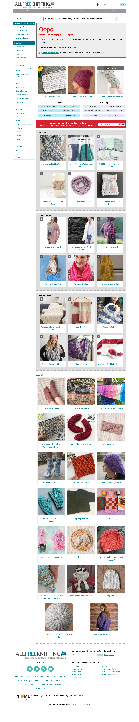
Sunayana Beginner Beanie (81, 97)
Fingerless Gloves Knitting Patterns (24, 70)
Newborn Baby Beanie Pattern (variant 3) (111, 558)
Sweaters (19, 146)
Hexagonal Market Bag (110, 284)
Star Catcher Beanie (81, 408)
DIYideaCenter (76, 677)
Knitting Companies (22, 95)
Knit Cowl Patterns (22, 30)
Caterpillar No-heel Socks (81, 444)
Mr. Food (105, 666)
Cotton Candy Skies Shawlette (111, 408)
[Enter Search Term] (106, 4)
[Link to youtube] (51, 669)
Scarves (18, 135)
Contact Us (39, 676)
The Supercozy (111, 518)
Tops (17, 150)
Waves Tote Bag (109, 327)
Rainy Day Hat (111, 596)
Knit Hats (93, 106)
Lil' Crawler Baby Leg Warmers (110, 97)
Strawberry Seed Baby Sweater (110, 364)
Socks (18, 143)
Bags (17, 54)
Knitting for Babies (22, 38)
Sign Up (121, 124)
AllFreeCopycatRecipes (109, 669)
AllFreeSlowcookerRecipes (111, 672)
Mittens (18, 117)
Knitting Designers (22, 98)
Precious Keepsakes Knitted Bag (110, 202)
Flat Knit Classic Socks (51, 483)
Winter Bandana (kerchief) (111, 483)
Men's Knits (19, 109)
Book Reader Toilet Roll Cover (81, 596)
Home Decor (20, 87)
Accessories (20, 47)
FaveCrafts (75, 666)
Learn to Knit (20, 102)
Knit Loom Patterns (69, 110)
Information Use (91, 125)
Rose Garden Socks (51, 408)
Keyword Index (58, 676)
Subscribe (19, 18)
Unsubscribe (40, 688)
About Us (19, 676)
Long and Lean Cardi (53, 247)
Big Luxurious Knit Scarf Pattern (81, 248)
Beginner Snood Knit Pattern (53, 364)
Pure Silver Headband (81, 557)
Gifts (17, 80)
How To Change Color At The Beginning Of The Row (51, 597)
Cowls (18, 61)
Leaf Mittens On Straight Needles (51, 519)
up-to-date (60, 47)
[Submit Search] (123, 4)
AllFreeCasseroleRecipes (110, 674)
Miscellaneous (20, 113)
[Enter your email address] (84, 655)
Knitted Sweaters (69, 115)
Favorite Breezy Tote (53, 284)
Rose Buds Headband (111, 444)
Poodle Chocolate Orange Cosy (51, 557)
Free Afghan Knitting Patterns (22, 75)
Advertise (29, 676)
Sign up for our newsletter (49, 53)
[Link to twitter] (37, 669)
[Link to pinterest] (44, 669)
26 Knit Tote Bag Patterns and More (81, 165)
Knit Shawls (93, 115)
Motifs (18, 121)
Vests (18, 158)
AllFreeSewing (76, 674)
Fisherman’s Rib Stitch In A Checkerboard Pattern (51, 445)
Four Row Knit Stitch (52, 97)
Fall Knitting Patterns (114, 106)
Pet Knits (19, 128)
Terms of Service (54, 684)
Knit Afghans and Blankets (93, 110)
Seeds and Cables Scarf (52, 164)
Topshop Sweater (81, 518)
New (39, 375)
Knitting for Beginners (23, 27)
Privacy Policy (81, 125)
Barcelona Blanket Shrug (104, 634)
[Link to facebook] (30, 669)
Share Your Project (26, 684)
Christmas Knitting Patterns (114, 110)
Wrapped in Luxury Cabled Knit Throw (53, 328)
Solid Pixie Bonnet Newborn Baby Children (110, 165)
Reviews (18, 132)
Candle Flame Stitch (81, 483)
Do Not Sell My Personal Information (33, 680)
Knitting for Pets (114, 115)
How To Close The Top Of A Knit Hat (59, 635)
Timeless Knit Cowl (81, 284)
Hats (17, 84)
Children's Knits (21, 58)
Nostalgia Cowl (81, 364)
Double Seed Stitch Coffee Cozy (52, 202)
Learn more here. (80, 696)
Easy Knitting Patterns (23, 34)
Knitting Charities (21, 91)
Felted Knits (20, 65)
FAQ (48, 676)
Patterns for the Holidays (24, 124)
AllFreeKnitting (77, 672)
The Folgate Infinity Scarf (81, 201)
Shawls (18, 139)
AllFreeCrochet (77, 669)
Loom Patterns (20, 106)
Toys (17, 154)
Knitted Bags (48, 115)
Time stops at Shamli (109, 247)
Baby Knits (19, 50)
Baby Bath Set (81, 327)
